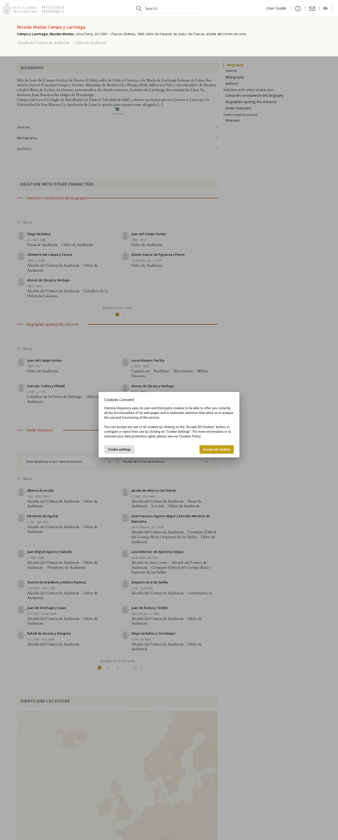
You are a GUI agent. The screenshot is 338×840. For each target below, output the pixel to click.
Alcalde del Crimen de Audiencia (43, 42)
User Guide (276, 8)
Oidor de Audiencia (90, 42)
